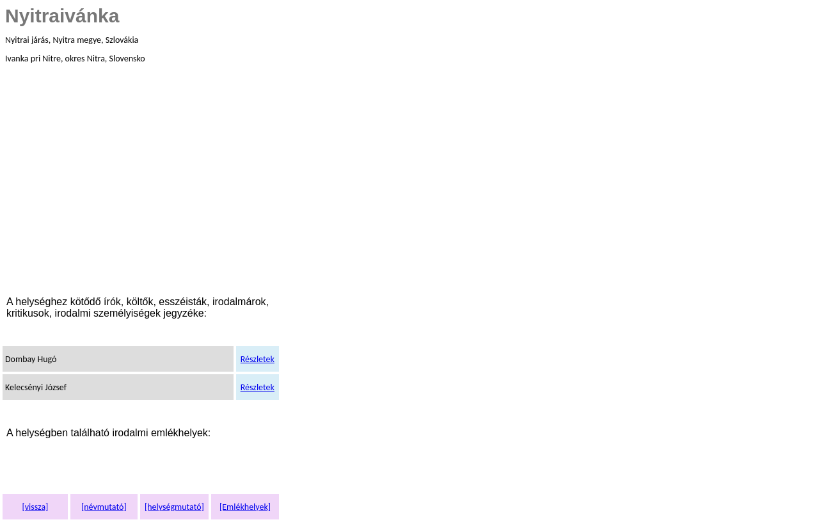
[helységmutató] (174, 507)
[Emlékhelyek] (245, 507)
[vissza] (35, 507)
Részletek (257, 359)
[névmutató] (104, 507)
